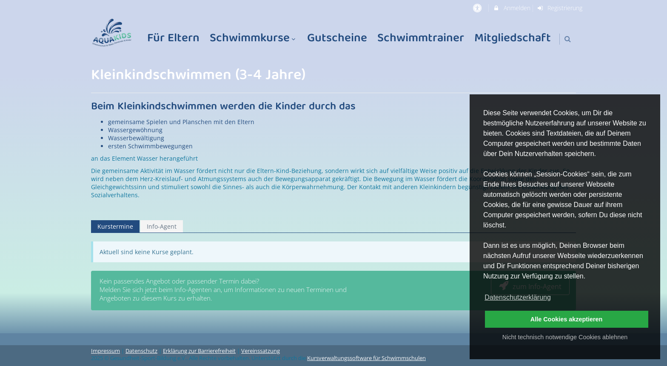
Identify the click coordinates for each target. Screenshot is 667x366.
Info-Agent (162, 226)
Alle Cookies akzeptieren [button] (566, 319)
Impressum (105, 351)
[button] (567, 39)
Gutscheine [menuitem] (337, 38)
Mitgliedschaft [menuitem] (512, 38)
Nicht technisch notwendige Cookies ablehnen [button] (564, 337)
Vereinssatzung (260, 351)
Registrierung (560, 8)
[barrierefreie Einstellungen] (478, 8)
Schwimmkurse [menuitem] (253, 38)
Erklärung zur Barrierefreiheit (199, 351)
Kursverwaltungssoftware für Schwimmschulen (366, 358)
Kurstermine (115, 226)
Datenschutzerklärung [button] (518, 297)
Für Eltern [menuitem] (173, 38)
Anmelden (511, 8)
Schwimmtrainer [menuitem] (420, 38)
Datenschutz (141, 351)
